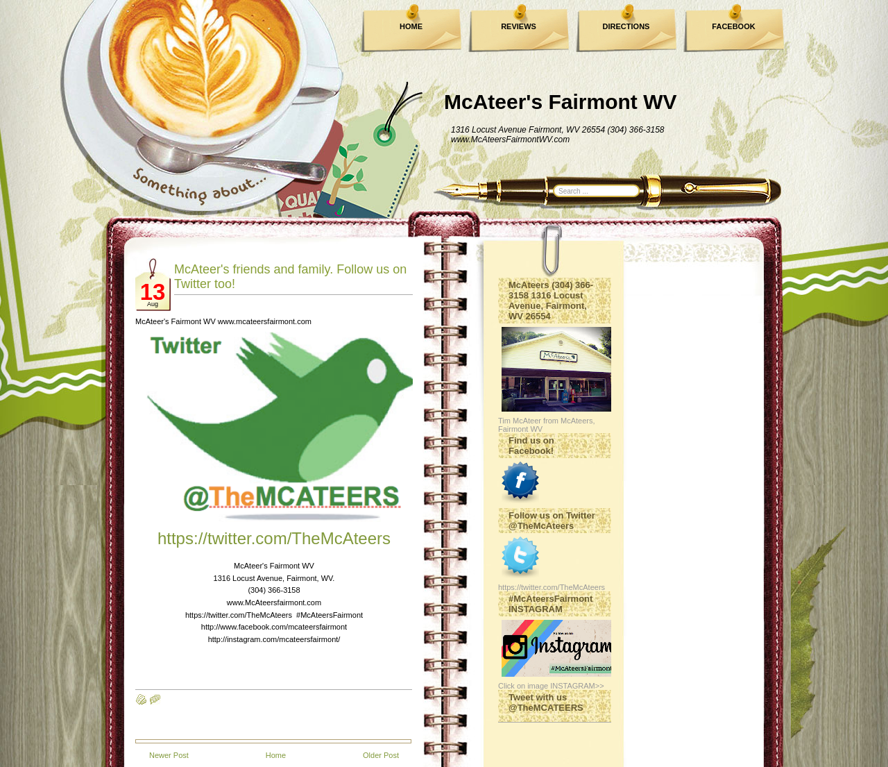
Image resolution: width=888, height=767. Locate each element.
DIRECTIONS (626, 26)
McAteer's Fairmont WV (560, 101)
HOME (411, 26)
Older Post (381, 755)
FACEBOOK (733, 26)
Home (276, 755)
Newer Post (169, 755)
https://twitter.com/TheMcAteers (274, 538)
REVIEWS (518, 26)
